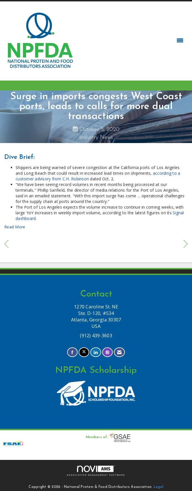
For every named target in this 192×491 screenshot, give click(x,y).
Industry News (96, 137)
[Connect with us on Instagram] (107, 352)
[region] (186, 245)
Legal (158, 487)
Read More (14, 227)
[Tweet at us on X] (84, 352)
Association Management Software (96, 471)
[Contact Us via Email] (119, 352)
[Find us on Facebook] (72, 352)
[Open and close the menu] (131, 40)
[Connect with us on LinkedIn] (95, 352)
